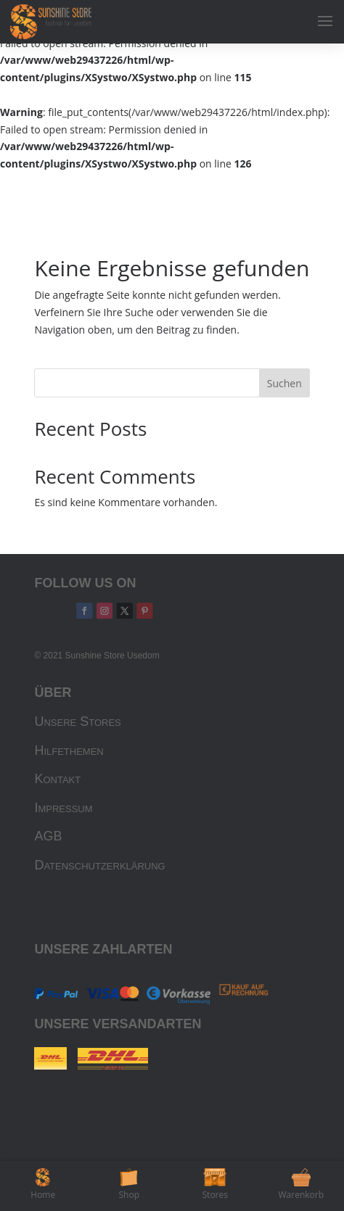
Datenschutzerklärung (99, 865)
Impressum (63, 808)
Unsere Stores (77, 721)
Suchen (284, 383)
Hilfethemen (68, 750)
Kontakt (57, 779)
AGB (48, 836)
